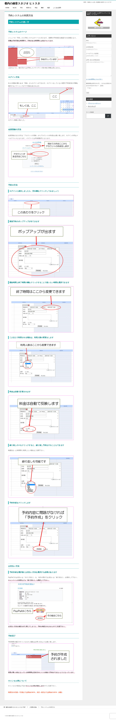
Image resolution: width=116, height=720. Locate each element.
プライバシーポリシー (94, 103)
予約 (21, 7)
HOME (7, 7)
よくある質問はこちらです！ (94, 79)
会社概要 (90, 99)
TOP (15, 707)
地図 (48, 7)
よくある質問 (57, 7)
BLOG (14, 7)
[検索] (108, 116)
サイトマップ (92, 106)
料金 (36, 7)
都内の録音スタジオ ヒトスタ (23, 3)
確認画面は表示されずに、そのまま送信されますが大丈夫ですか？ (98, 86)
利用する (28, 7)
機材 (42, 7)
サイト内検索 (90, 112)
